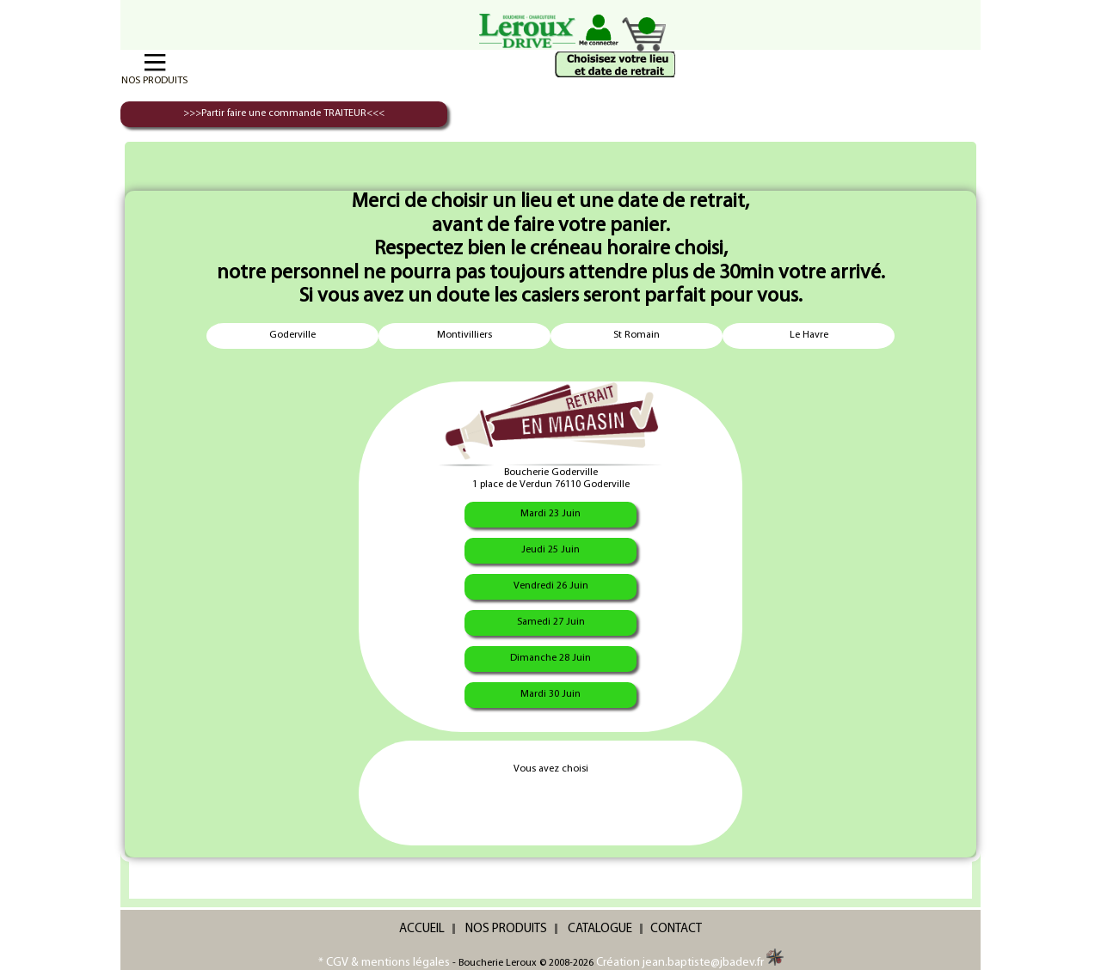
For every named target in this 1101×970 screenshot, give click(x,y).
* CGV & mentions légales (384, 962)
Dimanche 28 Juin (550, 658)
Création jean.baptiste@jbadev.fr (690, 962)
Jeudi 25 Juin (550, 550)
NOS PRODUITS (506, 929)
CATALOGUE (600, 929)
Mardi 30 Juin (550, 694)
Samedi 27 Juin (551, 622)
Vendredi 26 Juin (551, 586)
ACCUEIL (422, 929)
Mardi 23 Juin (550, 514)
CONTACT (676, 929)
